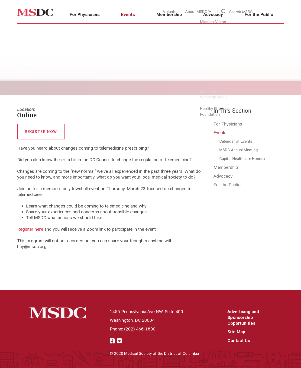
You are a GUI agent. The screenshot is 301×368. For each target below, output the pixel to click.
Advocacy (219, 22)
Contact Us (238, 340)
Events (142, 22)
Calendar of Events (235, 141)
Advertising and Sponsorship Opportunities (243, 317)
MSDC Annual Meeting (238, 150)
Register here (30, 229)
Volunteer (171, 11)
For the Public (261, 22)
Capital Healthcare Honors (242, 158)
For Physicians (102, 22)
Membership (179, 22)
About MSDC (198, 11)
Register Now (41, 131)
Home (23, 68)
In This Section (232, 110)
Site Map (236, 331)
